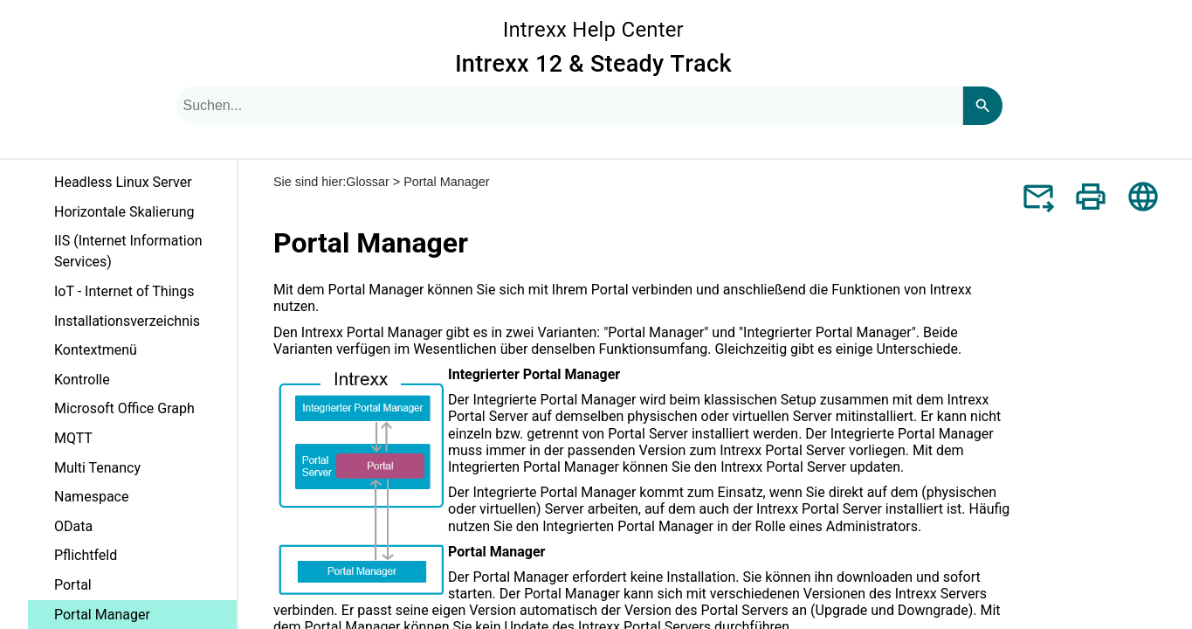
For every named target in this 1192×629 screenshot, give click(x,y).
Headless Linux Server (123, 182)
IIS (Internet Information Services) (128, 251)
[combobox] (569, 105)
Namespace (91, 496)
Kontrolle (82, 379)
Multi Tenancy (97, 468)
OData (73, 526)
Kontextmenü (95, 350)
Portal (73, 585)
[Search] (982, 105)
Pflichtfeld (85, 555)
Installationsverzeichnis (127, 321)
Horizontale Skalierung (124, 212)
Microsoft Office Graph (124, 408)
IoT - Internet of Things (124, 291)
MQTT (73, 438)
